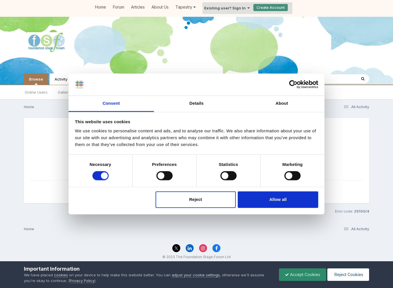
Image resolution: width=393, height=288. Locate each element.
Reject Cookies (348, 274)
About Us (160, 7)
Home (100, 7)
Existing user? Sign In (227, 8)
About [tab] (282, 103)
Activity (61, 79)
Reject (195, 199)
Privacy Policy (82, 280)
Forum (118, 7)
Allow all (278, 199)
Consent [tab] (111, 103)
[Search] (363, 78)
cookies (61, 275)
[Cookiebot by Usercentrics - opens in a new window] (293, 84)
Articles (138, 7)
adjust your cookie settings (196, 275)
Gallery (64, 92)
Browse (36, 81)
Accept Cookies (302, 274)
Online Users (36, 92)
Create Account (271, 7)
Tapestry (185, 7)
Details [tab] (196, 103)
